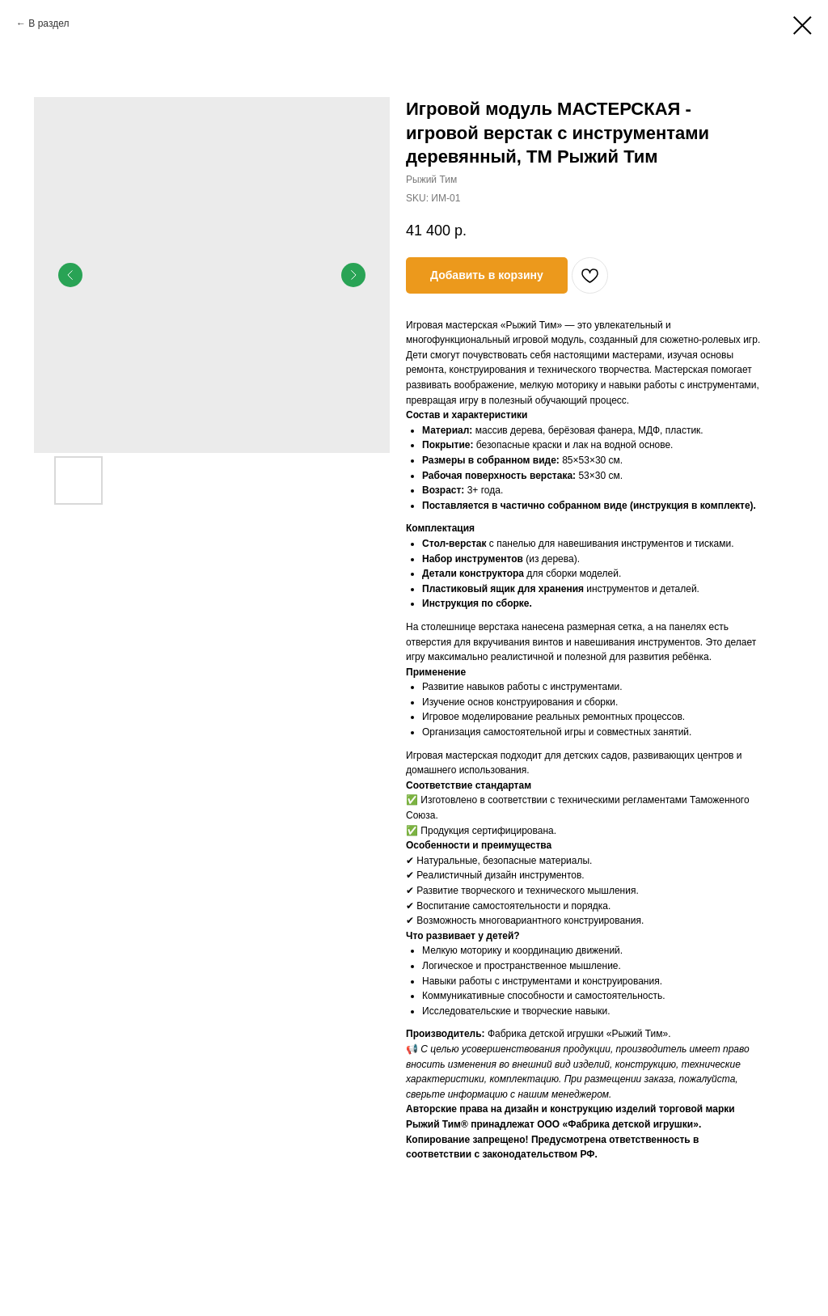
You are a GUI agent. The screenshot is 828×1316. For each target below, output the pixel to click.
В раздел (48, 23)
